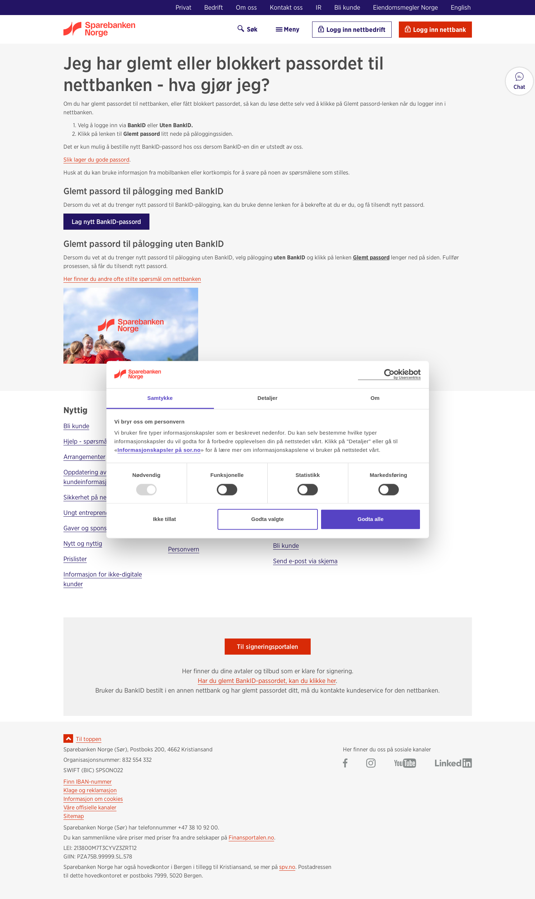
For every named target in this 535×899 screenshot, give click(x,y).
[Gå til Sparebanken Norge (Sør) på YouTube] (405, 763)
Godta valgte (267, 519)
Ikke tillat (164, 519)
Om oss (246, 7)
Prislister (75, 559)
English (461, 7)
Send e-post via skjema (305, 561)
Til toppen (88, 739)
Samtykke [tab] (160, 398)
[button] (519, 81)
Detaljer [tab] (268, 398)
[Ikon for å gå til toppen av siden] (68, 738)
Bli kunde (347, 7)
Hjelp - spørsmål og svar (97, 441)
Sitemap (73, 816)
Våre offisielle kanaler (89, 807)
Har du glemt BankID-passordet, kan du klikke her (267, 680)
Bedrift (213, 7)
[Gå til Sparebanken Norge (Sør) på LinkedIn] (453, 763)
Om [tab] (375, 398)
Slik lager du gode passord (96, 159)
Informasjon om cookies (93, 798)
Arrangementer (84, 456)
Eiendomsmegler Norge (405, 7)
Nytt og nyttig (82, 543)
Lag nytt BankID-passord (106, 221)
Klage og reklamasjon (90, 790)
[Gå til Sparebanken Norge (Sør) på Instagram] (371, 763)
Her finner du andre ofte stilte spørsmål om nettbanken (132, 279)
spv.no (287, 867)
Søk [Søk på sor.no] (247, 29)
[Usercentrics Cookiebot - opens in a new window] (389, 374)
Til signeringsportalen (267, 646)
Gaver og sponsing (89, 528)
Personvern (183, 549)
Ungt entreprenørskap (93, 512)
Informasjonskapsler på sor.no (159, 450)
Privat (183, 7)
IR (318, 7)
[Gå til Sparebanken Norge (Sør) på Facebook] (345, 763)
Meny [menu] (287, 29)
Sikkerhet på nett (87, 497)
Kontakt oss (286, 7)
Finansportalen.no (251, 837)
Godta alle (371, 519)
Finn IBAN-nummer (87, 781)
